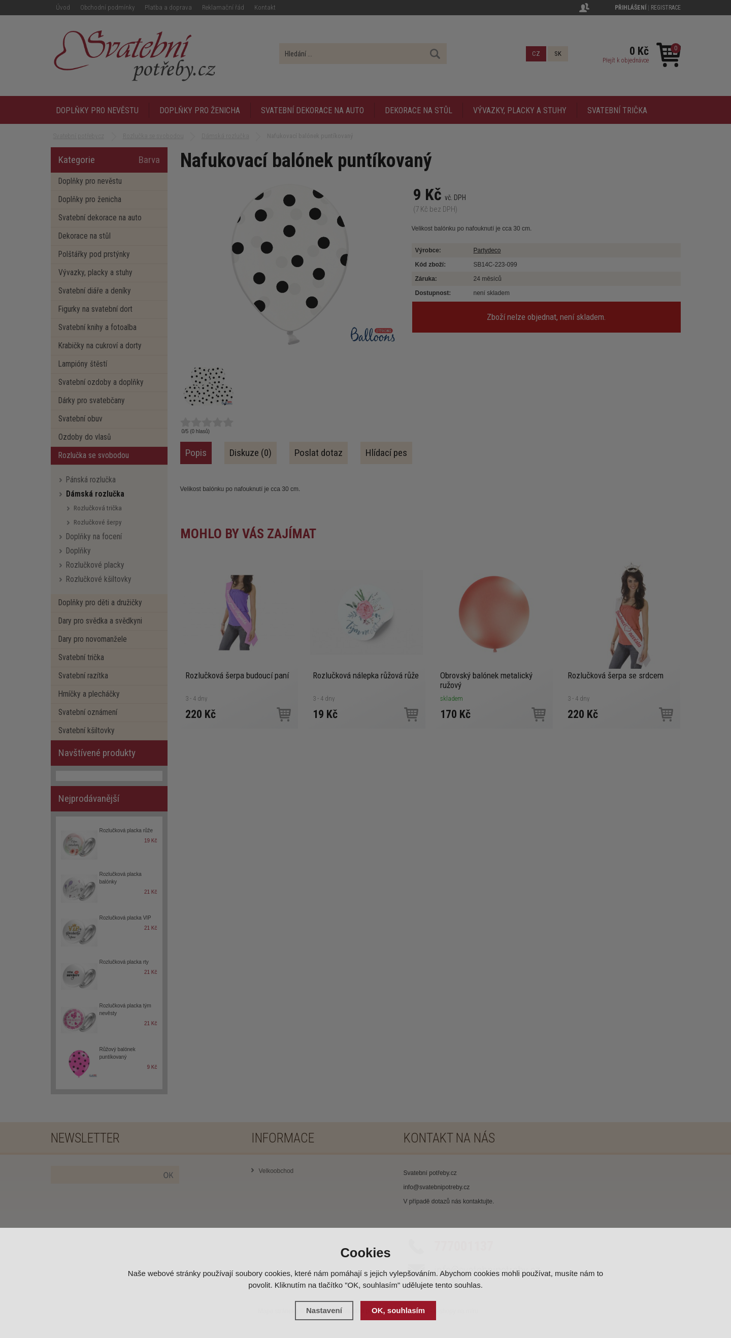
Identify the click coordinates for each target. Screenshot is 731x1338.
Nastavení (324, 1310)
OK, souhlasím (398, 1310)
